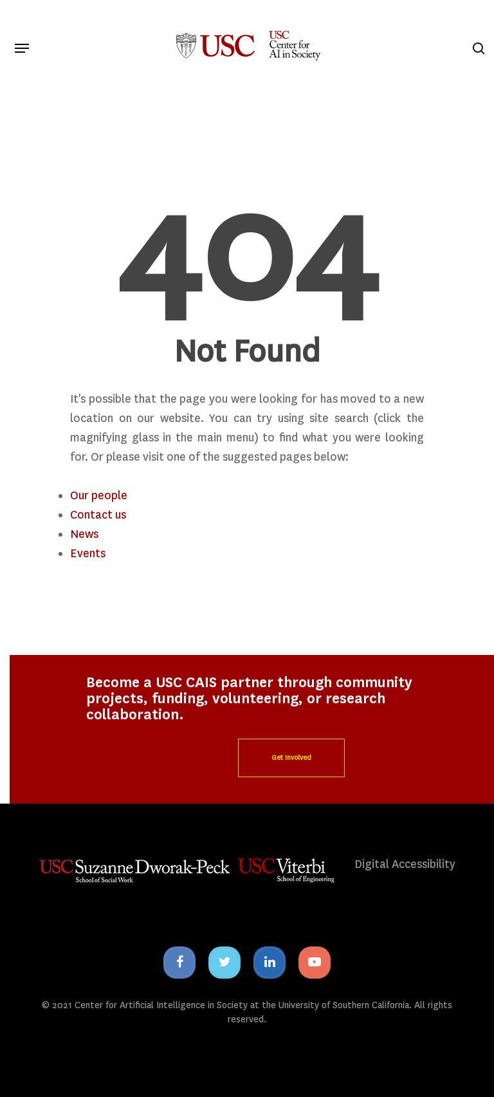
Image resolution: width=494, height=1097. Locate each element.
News (84, 534)
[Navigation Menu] (22, 48)
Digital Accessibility (404, 864)
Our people (98, 495)
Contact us (98, 515)
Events (87, 553)
